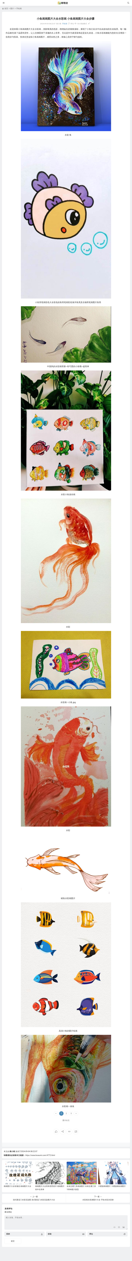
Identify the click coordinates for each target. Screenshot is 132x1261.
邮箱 (49, 1234)
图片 (12, 8)
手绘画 (19, 8)
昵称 (8, 1234)
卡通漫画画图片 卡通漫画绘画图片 (112, 1186)
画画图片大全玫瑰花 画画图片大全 (17, 1186)
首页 (6, 8)
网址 (91, 1234)
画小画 (12, 1151)
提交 (13, 1241)
